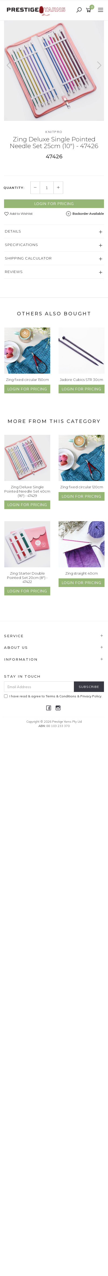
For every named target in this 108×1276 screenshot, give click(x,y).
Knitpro (54, 132)
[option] (54, 71)
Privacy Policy (90, 696)
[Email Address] (39, 686)
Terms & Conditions (61, 696)
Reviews (14, 271)
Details (13, 231)
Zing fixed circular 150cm (27, 379)
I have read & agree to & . (53, 696)
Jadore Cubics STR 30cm (81, 379)
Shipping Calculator (28, 258)
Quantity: (13, 187)
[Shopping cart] (89, 10)
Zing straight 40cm (81, 573)
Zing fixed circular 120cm (81, 487)
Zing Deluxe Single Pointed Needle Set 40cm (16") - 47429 (27, 491)
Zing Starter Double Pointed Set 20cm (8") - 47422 (27, 577)
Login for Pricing (54, 203)
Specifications (21, 245)
